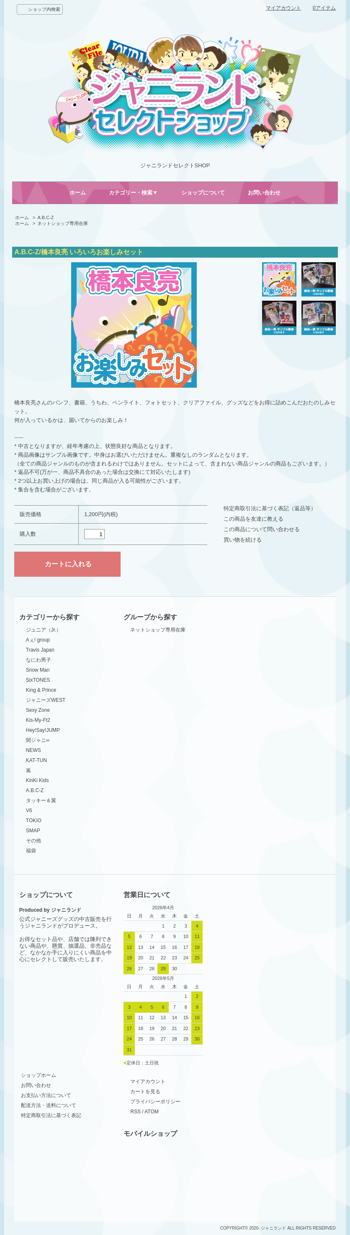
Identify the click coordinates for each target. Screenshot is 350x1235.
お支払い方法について (46, 1095)
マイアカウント (283, 8)
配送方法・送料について (48, 1105)
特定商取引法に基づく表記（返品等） (270, 508)
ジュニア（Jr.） (44, 630)
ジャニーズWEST (46, 700)
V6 (29, 810)
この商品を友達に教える (253, 519)
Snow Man (38, 670)
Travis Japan (40, 650)
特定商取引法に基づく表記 (51, 1115)
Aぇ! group (38, 640)
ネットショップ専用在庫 (62, 223)
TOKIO (33, 820)
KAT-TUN (36, 760)
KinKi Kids (37, 780)
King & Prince (41, 690)
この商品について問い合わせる (262, 529)
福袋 (31, 851)
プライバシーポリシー (155, 1102)
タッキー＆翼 (41, 800)
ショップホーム (38, 1075)
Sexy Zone (38, 710)
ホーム (77, 192)
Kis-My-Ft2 (38, 720)
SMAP (33, 831)
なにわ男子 (38, 660)
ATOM (151, 1112)
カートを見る (145, 1091)
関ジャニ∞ (38, 740)
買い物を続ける (243, 540)
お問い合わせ (264, 192)
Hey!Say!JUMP (43, 730)
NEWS (33, 750)
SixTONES (38, 680)
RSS (135, 1112)
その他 (33, 841)
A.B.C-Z (45, 217)
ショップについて (203, 192)
